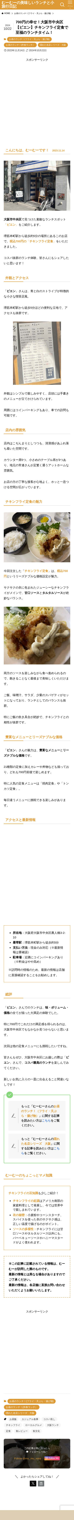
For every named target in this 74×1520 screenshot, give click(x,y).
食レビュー (22, 1431)
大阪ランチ (53, 1425)
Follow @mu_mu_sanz (27, 1458)
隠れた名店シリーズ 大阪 (53, 45)
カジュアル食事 (30, 1419)
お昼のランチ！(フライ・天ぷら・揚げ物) (29, 39)
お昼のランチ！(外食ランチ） (20, 45)
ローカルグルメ (33, 1425)
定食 (8, 1431)
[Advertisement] (37, 99)
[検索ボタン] (62, 4)
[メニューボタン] (70, 4)
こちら (46, 1120)
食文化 (36, 1431)
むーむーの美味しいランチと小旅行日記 (28, 4)
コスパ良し (49, 1419)
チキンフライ (13, 1425)
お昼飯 (13, 1419)
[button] (33, 1483)
